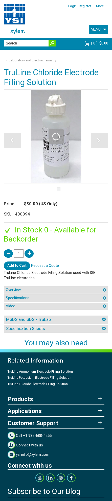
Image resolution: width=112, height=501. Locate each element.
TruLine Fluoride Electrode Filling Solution (38, 384)
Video (10, 306)
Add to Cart (17, 266)
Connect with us (29, 445)
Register (85, 6)
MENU (96, 29)
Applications (25, 411)
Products (20, 399)
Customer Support (33, 423)
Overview (13, 290)
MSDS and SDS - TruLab (28, 319)
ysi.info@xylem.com (32, 454)
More (100, 6)
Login (72, 6)
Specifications (17, 298)
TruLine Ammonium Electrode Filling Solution (40, 371)
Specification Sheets (25, 328)
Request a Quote (45, 265)
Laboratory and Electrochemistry (32, 60)
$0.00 (99, 43)
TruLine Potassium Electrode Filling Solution (39, 377)
